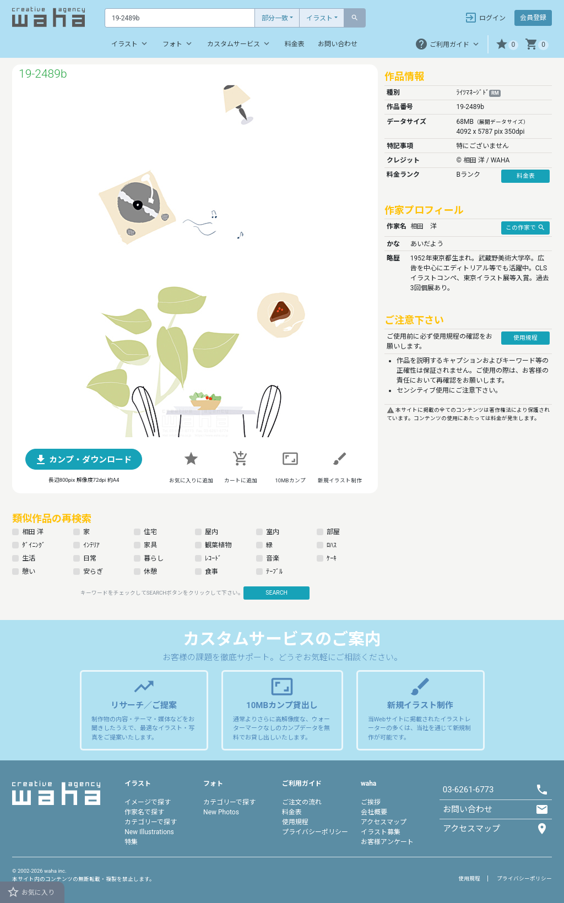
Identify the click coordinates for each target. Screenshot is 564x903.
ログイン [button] (485, 17)
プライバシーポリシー (315, 832)
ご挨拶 (371, 802)
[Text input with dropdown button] (180, 18)
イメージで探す (147, 802)
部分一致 (275, 18)
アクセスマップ (383, 822)
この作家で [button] (525, 227)
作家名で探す (144, 812)
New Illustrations (149, 832)
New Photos (221, 812)
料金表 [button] (526, 175)
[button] (507, 44)
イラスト (319, 18)
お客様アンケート (387, 842)
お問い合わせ (337, 44)
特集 (131, 842)
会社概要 (374, 812)
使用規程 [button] (525, 337)
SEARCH (276, 592)
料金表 (295, 44)
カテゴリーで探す (150, 822)
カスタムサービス (239, 43)
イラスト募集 (380, 832)
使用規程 (295, 822)
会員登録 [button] (533, 17)
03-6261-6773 (468, 790)
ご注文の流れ (302, 802)
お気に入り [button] (31, 892)
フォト (178, 43)
